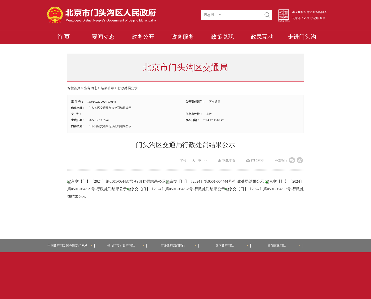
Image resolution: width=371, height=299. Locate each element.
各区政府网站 (232, 245)
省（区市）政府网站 (126, 245)
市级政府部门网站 (179, 245)
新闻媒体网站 (284, 245)
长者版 (305, 18)
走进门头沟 (302, 37)
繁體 (322, 18)
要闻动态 (103, 37)
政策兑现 (222, 37)
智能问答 (321, 12)
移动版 (314, 18)
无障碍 (296, 18)
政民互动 (262, 37)
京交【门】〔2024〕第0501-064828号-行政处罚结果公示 (178, 189)
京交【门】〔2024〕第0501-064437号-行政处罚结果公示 (118, 181)
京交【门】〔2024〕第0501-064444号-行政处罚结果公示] (217, 181)
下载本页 (228, 160)
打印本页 (257, 160)
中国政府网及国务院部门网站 (70, 245)
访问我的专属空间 (303, 12)
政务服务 (182, 37)
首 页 (63, 37)
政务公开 (143, 37)
